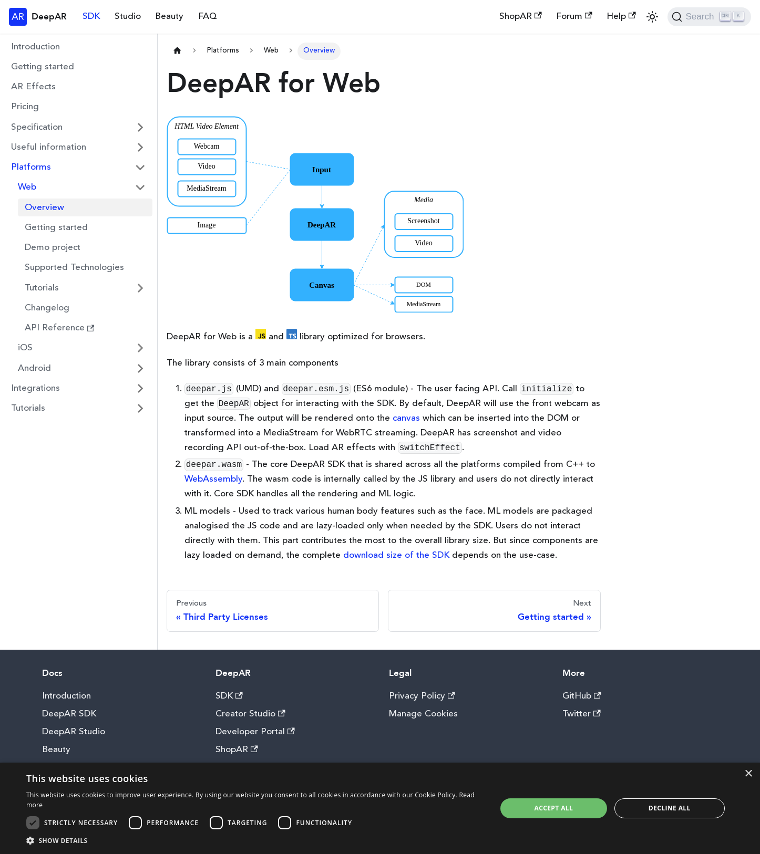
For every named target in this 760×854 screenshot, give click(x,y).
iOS (25, 347)
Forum (574, 16)
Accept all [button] (553, 808)
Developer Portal (255, 731)
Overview (44, 207)
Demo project (52, 247)
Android (34, 368)
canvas (406, 418)
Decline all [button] (670, 808)
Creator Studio (250, 714)
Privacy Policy (422, 696)
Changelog (47, 308)
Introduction (35, 47)
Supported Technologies (74, 267)
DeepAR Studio (73, 731)
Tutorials (42, 288)
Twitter (581, 714)
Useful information (48, 147)
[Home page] (177, 51)
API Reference (60, 328)
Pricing (25, 106)
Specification (37, 127)
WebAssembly (213, 479)
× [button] (748, 774)
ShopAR (520, 16)
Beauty (169, 16)
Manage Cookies (423, 714)
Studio (128, 16)
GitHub (581, 696)
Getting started (42, 67)
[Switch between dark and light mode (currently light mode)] (652, 17)
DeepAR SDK (69, 714)
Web (27, 187)
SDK (91, 16)
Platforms (31, 167)
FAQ (207, 16)
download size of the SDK (396, 555)
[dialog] (380, 808)
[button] (254, 840)
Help (621, 16)
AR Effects (33, 86)
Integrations (35, 388)
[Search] (709, 16)
